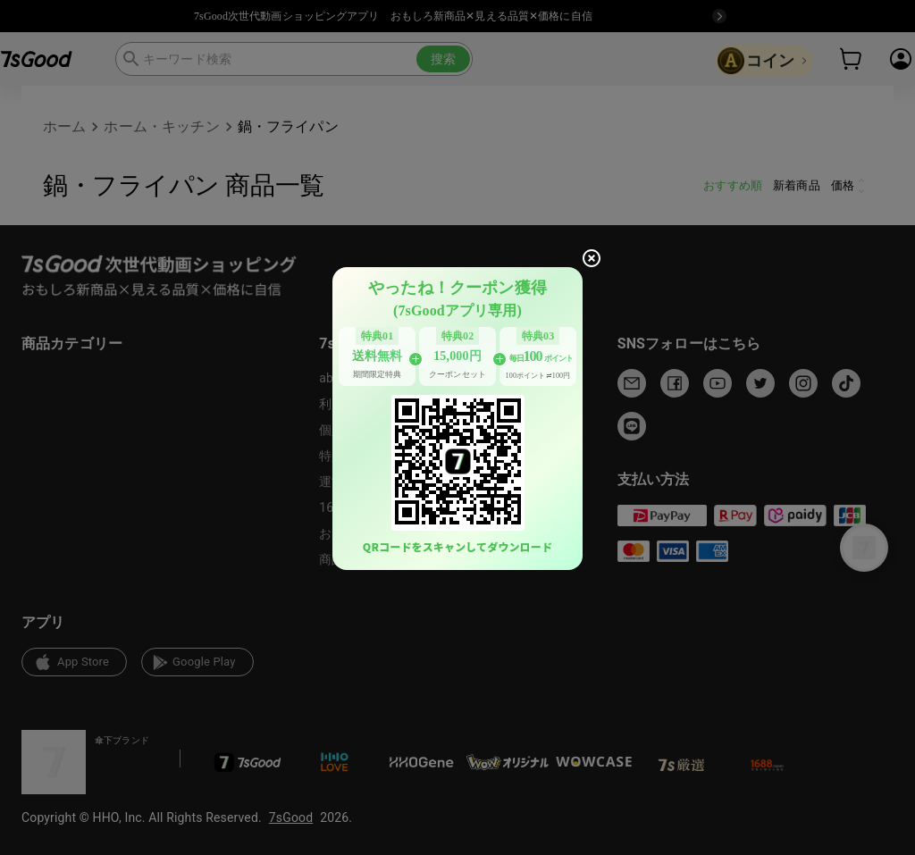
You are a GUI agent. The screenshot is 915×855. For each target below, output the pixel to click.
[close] (591, 258)
